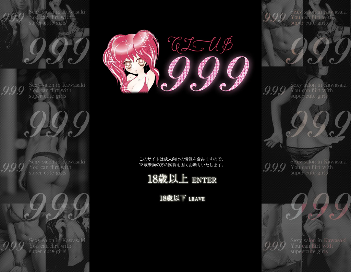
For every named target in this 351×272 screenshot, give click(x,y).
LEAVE (182, 197)
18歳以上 (182, 179)
